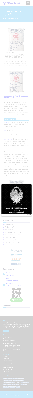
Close (29, 215)
